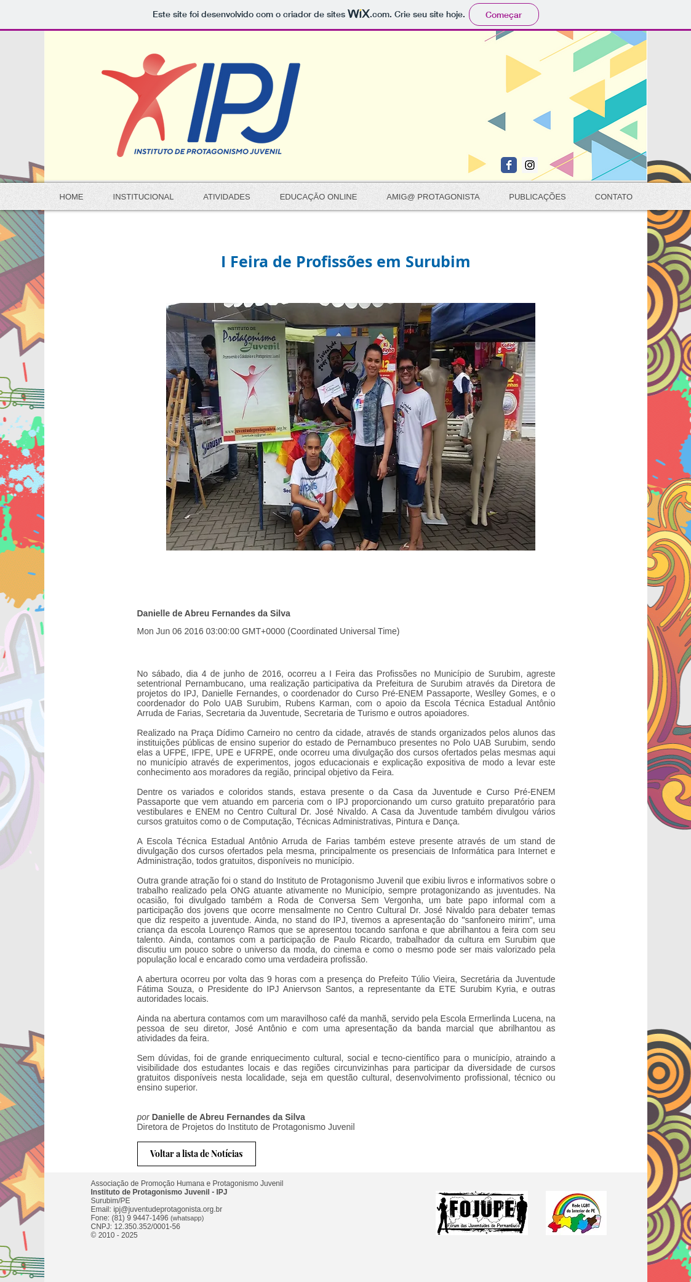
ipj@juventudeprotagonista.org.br (167, 1209)
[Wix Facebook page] (509, 165)
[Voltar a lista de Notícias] (196, 1154)
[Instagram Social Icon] (530, 165)
